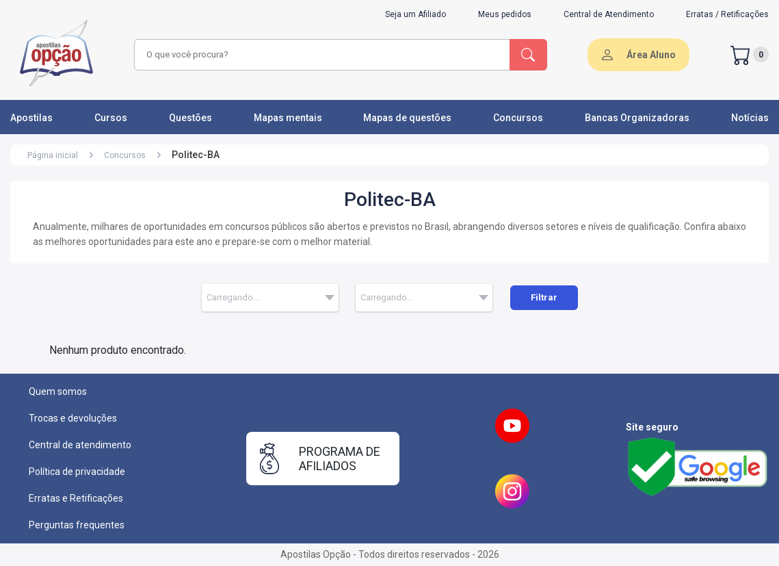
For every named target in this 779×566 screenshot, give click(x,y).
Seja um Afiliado (415, 14)
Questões (190, 117)
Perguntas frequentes (76, 524)
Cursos (110, 117)
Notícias (750, 117)
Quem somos (58, 391)
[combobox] (320, 55)
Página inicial (52, 155)
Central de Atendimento (609, 14)
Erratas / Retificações (727, 14)
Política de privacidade (77, 471)
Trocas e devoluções (73, 418)
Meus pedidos (504, 14)
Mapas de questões (407, 117)
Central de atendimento (80, 444)
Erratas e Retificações (76, 498)
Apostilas (31, 117)
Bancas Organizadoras (637, 117)
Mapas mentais (288, 117)
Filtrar (544, 297)
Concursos (518, 117)
